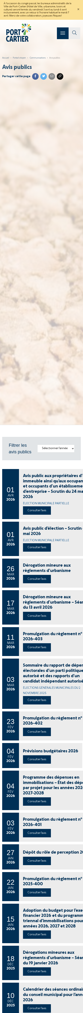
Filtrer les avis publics (20, 448)
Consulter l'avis (37, 510)
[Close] (78, 9)
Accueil (5, 58)
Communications (38, 58)
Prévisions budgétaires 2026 (50, 751)
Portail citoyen (19, 58)
